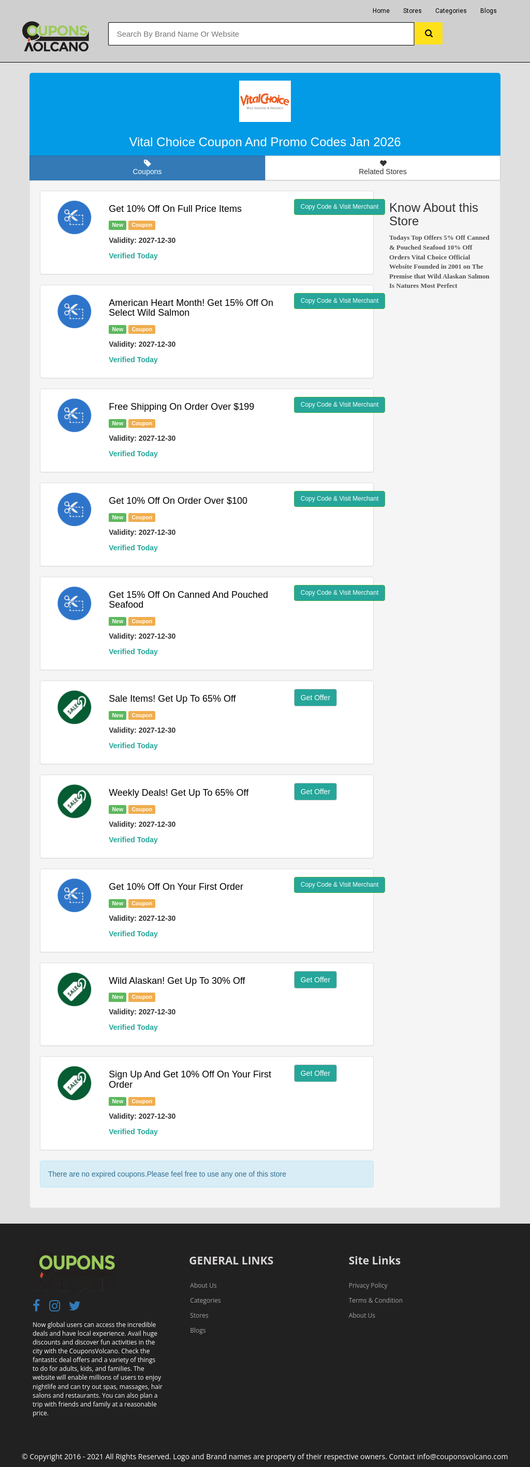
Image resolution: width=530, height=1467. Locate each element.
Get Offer (315, 697)
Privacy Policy (368, 1285)
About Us (203, 1285)
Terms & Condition (376, 1300)
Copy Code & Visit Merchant (340, 206)
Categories (451, 10)
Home (381, 10)
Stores (412, 10)
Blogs (488, 10)
